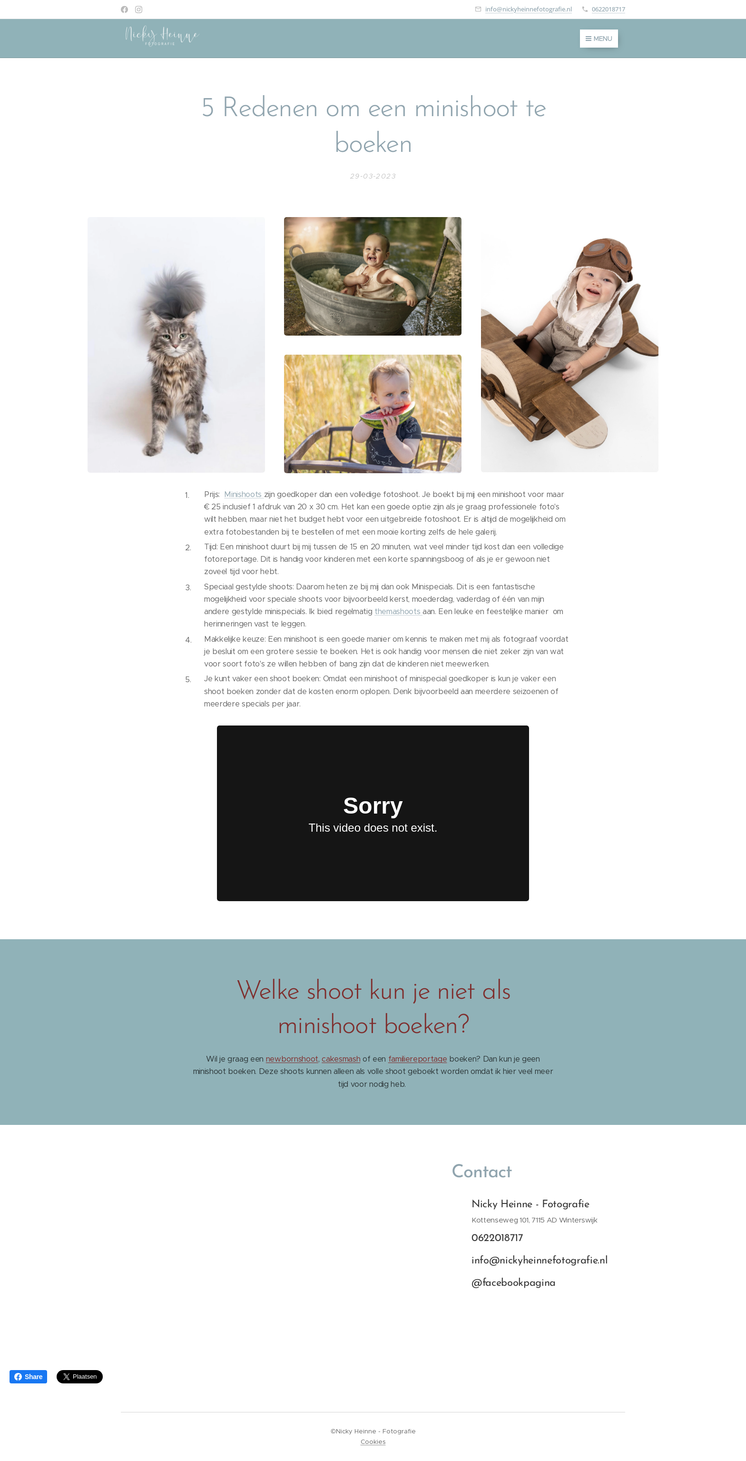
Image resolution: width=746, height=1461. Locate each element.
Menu (599, 38)
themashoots (398, 611)
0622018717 (608, 9)
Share (28, 1377)
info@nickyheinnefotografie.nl (528, 9)
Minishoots (244, 494)
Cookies (373, 1442)
